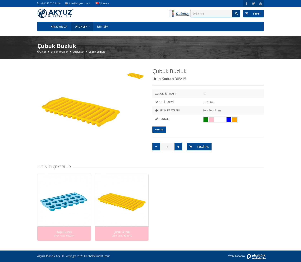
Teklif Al (203, 146)
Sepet (257, 13)
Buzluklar (78, 51)
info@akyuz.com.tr (80, 3)
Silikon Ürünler (60, 51)
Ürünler (81, 26)
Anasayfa (42, 26)
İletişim (102, 26)
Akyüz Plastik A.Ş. (49, 256)
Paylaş (159, 129)
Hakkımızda (59, 26)
